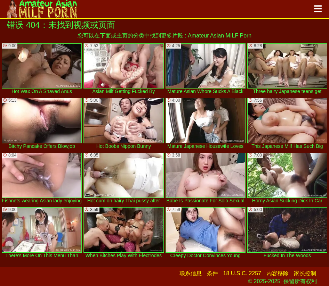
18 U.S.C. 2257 (242, 273)
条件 (212, 273)
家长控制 (305, 273)
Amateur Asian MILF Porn (219, 36)
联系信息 (190, 273)
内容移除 (277, 273)
